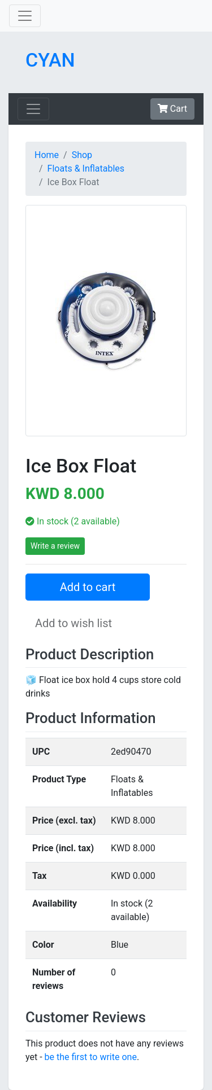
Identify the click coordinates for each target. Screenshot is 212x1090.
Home (46, 155)
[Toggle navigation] (25, 16)
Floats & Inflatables (85, 168)
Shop (82, 155)
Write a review (55, 545)
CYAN (50, 60)
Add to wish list (73, 623)
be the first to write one (91, 1057)
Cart (172, 108)
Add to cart (87, 587)
